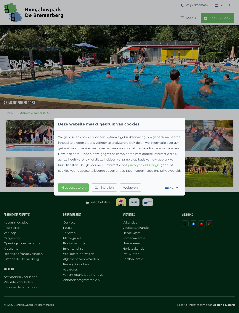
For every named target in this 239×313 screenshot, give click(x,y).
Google (154, 165)
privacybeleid (138, 165)
